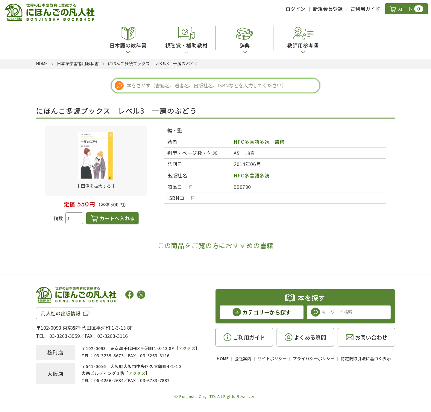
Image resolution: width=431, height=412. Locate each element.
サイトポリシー (272, 358)
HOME (223, 358)
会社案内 (243, 358)
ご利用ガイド (365, 8)
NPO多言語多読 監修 (259, 141)
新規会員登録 (328, 8)
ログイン (296, 8)
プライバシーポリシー (314, 358)
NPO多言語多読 (251, 175)
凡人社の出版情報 (61, 313)
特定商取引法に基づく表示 (366, 358)
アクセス (186, 348)
